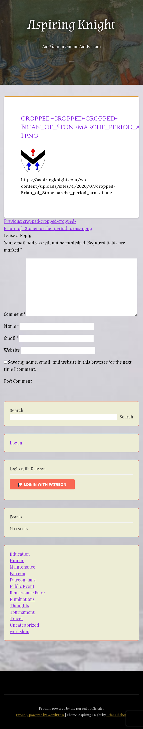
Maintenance (22, 567)
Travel (16, 618)
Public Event (22, 586)
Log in (16, 443)
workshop (19, 631)
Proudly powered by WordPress (40, 715)
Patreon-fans (23, 580)
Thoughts (19, 605)
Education (20, 554)
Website (12, 350)
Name (11, 326)
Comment (14, 314)
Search (16, 410)
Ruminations (22, 599)
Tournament (22, 612)
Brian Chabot (116, 715)
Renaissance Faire (27, 593)
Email (11, 338)
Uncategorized (24, 625)
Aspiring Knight (72, 24)
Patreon (17, 573)
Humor (17, 560)
